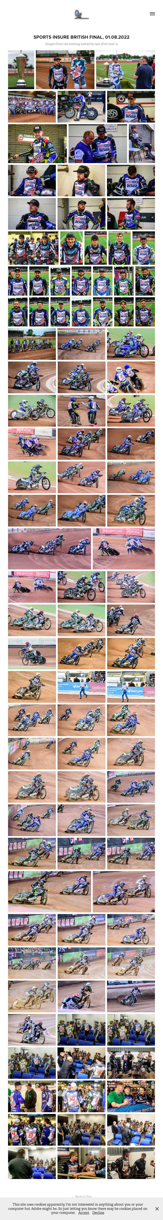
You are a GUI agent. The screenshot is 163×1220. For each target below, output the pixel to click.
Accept (83, 1212)
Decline (98, 1212)
